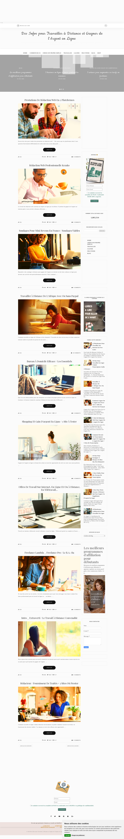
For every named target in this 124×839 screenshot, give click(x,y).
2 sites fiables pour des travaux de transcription (98, 479)
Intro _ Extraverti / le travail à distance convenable (49, 621)
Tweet (49, 160)
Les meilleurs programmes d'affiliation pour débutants (21, 77)
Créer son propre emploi (51, 56)
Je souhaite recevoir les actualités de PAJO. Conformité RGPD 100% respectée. (94, 198)
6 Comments (76, 160)
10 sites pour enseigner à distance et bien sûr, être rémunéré (98, 462)
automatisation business (62, 69)
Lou (20, 160)
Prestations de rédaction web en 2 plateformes (49, 103)
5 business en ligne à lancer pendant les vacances (62, 77)
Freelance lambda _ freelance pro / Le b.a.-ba (49, 556)
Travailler (67, 56)
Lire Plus (49, 153)
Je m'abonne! (94, 204)
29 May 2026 (103, 83)
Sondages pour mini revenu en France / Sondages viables (49, 234)
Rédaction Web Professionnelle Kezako (49, 169)
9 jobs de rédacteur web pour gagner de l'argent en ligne (98, 423)
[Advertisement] (47, 11)
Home (24, 56)
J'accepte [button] (67, 835)
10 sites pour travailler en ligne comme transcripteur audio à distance (94, 368)
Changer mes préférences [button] (78, 835)
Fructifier (86, 56)
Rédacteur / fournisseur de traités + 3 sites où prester (49, 687)
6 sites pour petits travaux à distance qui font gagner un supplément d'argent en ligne (94, 497)
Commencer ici (34, 56)
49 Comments (76, 356)
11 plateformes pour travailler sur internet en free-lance (98, 350)
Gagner (77, 56)
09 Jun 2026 (62, 85)
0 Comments (76, 225)
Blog (94, 56)
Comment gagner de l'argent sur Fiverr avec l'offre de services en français (98, 407)
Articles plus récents (26, 749)
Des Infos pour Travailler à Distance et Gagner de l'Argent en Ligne (62, 38)
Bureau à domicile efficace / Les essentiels (49, 365)
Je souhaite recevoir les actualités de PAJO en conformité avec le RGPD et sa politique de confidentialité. (62, 809)
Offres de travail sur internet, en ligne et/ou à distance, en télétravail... (49, 492)
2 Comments (76, 547)
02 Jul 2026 (20, 85)
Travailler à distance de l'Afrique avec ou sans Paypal (49, 299)
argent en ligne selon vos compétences (103, 71)
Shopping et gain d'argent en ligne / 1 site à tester (49, 425)
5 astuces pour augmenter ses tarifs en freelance (103, 77)
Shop (100, 56)
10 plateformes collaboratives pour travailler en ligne (98, 515)
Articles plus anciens (73, 749)
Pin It (55, 160)
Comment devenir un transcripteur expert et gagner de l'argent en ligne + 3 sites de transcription (94, 442)
